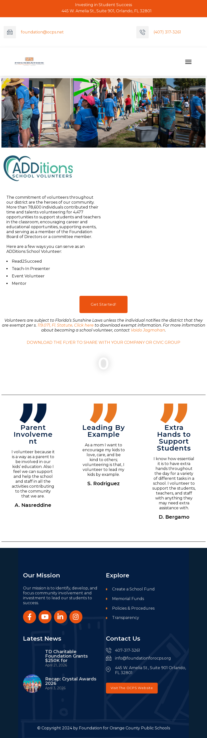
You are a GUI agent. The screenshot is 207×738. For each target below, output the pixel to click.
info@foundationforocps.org (143, 658)
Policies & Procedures (130, 608)
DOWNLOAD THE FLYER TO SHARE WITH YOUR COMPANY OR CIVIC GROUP (103, 342)
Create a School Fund (130, 589)
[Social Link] (29, 616)
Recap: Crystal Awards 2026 (70, 681)
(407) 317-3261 (167, 32)
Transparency (122, 618)
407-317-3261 (127, 650)
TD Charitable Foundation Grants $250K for (66, 656)
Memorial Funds (125, 599)
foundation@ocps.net (42, 32)
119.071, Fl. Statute (55, 325)
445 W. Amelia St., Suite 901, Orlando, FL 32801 (103, 11)
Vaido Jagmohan (148, 330)
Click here (84, 325)
